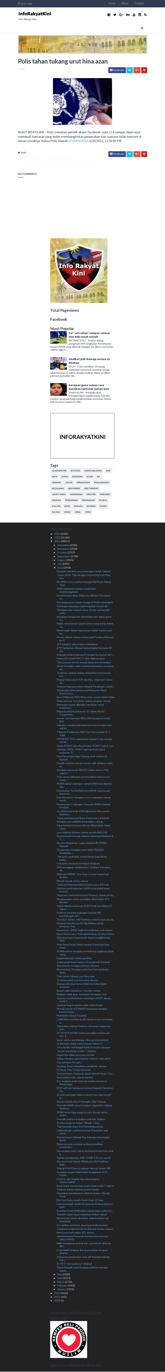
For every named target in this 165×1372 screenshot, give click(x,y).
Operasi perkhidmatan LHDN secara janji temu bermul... (83, 890)
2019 (57, 1297)
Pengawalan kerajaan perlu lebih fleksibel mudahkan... (80, 851)
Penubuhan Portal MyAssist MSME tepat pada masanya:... (83, 792)
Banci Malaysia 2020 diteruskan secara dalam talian (86, 697)
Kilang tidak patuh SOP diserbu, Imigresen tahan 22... (85, 681)
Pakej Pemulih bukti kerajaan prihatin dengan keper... (82, 1269)
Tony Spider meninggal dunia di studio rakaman (83, 1047)
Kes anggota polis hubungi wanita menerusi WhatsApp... (82, 1083)
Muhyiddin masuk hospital (71, 1015)
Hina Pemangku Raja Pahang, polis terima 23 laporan (82, 758)
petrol (103, 500)
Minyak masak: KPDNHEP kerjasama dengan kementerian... (82, 1010)
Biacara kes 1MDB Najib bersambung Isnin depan (85, 930)
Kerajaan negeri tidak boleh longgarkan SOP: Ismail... (82, 1174)
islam (90, 477)
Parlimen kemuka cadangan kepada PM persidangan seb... (79, 914)
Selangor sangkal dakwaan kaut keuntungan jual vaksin (84, 727)
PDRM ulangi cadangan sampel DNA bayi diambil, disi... (84, 785)
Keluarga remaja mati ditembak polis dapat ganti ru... (84, 618)
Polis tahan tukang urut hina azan (76, 976)
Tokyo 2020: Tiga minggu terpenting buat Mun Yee (84, 577)
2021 (57, 541)
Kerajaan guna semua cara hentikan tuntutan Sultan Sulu (89, 387)
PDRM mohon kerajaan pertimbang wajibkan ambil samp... (85, 953)
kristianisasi (91, 488)
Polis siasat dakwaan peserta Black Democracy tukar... (83, 779)
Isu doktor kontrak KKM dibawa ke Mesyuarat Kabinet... (83, 813)
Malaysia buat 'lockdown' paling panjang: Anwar (84, 701)
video (67, 512)
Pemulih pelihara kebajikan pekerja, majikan (81, 1119)
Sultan (56, 512)
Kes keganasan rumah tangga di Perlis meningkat (85, 602)
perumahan (88, 500)
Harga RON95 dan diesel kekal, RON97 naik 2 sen (85, 745)
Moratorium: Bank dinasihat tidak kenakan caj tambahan (82, 1220)
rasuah (78, 506)
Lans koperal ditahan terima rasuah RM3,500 (82, 832)
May (60, 1274)
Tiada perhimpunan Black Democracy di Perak (83, 885)
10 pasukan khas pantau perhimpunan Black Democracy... (82, 692)
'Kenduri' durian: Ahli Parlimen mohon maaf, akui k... (86, 919)
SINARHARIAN (51, 141)
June (60, 567)
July (59, 564)
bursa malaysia (93, 471)
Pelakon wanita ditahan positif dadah (78, 1189)
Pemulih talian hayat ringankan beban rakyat (82, 1214)
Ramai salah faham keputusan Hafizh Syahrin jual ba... (84, 632)
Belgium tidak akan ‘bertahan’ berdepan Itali (82, 994)
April (60, 1278)
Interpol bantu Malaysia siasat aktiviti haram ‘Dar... (85, 1073)
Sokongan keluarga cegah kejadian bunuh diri (82, 606)
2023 (57, 534)
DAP (108, 471)
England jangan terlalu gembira (74, 958)
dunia (64, 477)
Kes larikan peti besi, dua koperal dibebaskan (82, 1225)
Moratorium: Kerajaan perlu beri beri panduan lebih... (83, 971)
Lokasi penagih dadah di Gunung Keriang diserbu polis (85, 1205)
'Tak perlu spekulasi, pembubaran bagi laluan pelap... (82, 858)
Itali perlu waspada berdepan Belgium (78, 863)
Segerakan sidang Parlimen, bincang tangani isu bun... (84, 1028)
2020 (57, 1293)
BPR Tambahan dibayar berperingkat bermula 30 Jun (84, 649)
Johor (69, 483)
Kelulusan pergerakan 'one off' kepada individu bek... (83, 1258)
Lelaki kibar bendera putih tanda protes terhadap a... (85, 1021)
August (61, 560)
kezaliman (58, 488)
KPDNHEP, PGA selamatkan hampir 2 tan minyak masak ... (84, 741)
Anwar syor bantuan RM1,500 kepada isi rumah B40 (83, 720)
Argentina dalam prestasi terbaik (75, 1055)
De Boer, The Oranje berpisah (74, 1070)
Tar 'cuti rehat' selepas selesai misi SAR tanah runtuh (89, 335)
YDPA (88, 512)
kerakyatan (83, 483)
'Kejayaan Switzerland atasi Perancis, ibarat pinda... (86, 895)
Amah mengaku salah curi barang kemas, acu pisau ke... (85, 668)
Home (116, 3)
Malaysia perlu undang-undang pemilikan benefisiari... (80, 1146)
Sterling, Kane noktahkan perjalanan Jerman (82, 1066)
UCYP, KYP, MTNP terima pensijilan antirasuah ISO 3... (83, 1035)
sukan (103, 506)
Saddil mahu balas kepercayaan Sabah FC (80, 1043)
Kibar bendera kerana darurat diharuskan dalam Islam (84, 827)
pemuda (56, 500)
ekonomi (77, 477)
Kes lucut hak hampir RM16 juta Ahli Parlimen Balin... (83, 1163)
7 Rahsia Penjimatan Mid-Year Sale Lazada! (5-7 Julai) (83, 734)
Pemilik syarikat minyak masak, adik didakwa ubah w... (85, 765)
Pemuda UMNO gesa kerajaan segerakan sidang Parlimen (84, 1107)
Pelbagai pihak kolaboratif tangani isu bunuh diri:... (85, 655)
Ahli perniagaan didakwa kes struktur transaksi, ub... (84, 869)
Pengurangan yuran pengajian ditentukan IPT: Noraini (83, 901)
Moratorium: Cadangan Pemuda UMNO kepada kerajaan (84, 806)
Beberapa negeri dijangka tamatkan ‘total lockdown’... (80, 706)
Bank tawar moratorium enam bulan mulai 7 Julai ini (85, 1186)
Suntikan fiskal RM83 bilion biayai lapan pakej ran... (85, 1210)
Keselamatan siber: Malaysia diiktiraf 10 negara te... (83, 597)
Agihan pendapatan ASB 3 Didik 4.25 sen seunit (84, 1157)
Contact (144, 3)
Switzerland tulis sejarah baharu (75, 1077)
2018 (57, 1300)
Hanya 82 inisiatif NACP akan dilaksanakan (81, 658)
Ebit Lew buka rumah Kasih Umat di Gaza (80, 1200)
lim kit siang (59, 494)
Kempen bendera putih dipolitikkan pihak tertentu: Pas (80, 925)
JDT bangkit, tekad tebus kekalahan (77, 644)
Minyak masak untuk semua (72, 881)
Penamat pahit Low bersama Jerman (77, 980)
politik (56, 506)
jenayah (56, 483)
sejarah (91, 506)
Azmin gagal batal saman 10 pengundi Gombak (83, 962)
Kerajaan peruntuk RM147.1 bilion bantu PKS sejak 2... (83, 772)
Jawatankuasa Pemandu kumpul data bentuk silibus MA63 (82, 1238)
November (63, 549)
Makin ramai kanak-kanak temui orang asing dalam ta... (85, 625)
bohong (75, 471)
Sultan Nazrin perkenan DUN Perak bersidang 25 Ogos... (84, 907)
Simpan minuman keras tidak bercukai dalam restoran (81, 985)
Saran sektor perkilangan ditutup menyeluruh (83, 1040)
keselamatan (101, 483)
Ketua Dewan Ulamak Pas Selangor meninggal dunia (83, 1139)
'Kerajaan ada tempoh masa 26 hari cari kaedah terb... (83, 612)
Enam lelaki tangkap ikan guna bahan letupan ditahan (82, 1252)
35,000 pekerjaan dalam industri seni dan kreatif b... (84, 1097)
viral (78, 512)
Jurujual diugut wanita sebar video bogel (80, 1005)
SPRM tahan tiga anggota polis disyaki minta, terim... (82, 1114)
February (62, 1285)
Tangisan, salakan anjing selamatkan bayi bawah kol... (84, 674)
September (64, 556)
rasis (67, 506)
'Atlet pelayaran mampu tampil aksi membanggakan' (76, 590)
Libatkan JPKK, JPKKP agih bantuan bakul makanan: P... (81, 751)
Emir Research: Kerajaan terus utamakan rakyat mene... (84, 799)
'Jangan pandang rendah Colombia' (76, 1051)
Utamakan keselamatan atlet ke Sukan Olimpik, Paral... (83, 1195)
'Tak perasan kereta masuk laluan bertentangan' (84, 662)
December (63, 545)
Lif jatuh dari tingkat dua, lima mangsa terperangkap (78, 1181)
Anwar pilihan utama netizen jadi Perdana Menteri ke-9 (85, 639)
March (61, 1282)
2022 (57, 537)
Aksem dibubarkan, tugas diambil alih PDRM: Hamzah (82, 845)
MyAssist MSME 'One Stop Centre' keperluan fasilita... (83, 876)
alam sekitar (59, 471)
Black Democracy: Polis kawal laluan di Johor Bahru (85, 934)
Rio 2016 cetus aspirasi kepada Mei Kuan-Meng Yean (84, 584)
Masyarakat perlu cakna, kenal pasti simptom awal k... (85, 1152)
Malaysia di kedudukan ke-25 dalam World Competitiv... (80, 713)
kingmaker (74, 488)
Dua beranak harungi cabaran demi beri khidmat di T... (85, 838)
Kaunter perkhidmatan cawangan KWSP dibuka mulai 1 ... (84, 1000)
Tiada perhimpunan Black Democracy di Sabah (83, 818)
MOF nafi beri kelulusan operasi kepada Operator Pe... (85, 1090)
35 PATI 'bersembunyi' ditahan (74, 1263)
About (129, 3)
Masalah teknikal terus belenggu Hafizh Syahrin (84, 571)
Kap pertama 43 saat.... (70, 1062)
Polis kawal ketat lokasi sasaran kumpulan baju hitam (83, 946)
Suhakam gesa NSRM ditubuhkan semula (80, 822)
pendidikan (71, 500)
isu (98, 477)
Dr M (54, 477)
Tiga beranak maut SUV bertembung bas (80, 1126)
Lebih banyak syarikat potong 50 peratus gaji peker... (82, 1132)
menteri (91, 494)
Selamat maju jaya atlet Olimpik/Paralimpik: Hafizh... (86, 686)
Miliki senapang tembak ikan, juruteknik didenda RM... (84, 1245)
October (62, 552)
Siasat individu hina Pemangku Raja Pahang (81, 1102)
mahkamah (76, 494)
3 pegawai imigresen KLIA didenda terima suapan (85, 1229)
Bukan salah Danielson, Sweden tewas (79, 991)
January (62, 1289)
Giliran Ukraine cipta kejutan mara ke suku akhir (84, 1058)
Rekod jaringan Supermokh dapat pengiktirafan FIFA (83, 939)
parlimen (105, 494)
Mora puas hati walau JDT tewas (75, 1232)
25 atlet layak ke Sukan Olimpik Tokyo (78, 1123)
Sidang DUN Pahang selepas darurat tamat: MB (84, 1168)
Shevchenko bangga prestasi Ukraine (78, 965)
